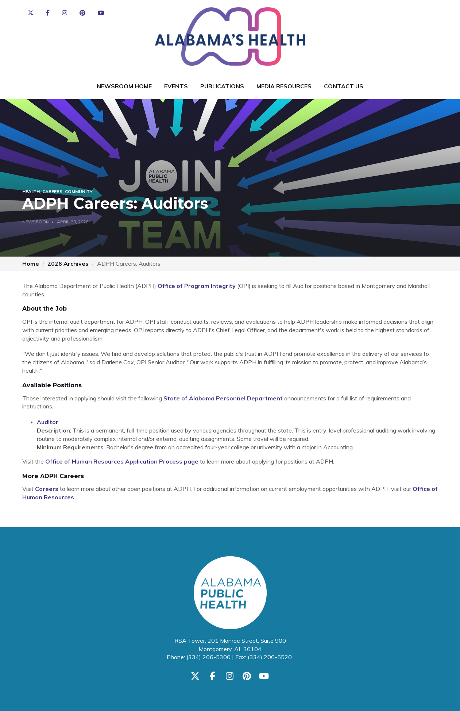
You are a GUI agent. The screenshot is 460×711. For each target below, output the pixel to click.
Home (30, 263)
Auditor (47, 422)
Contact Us (343, 86)
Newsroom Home (124, 86)
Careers (46, 488)
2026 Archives (68, 263)
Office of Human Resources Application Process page (121, 461)
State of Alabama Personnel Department (223, 398)
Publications (222, 86)
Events (176, 86)
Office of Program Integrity (197, 285)
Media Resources (284, 86)
